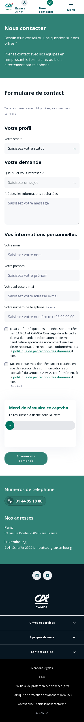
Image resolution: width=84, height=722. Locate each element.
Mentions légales (42, 668)
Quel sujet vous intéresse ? (23, 173)
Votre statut (13, 139)
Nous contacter (46, 10)
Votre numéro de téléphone (30, 307)
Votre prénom (14, 266)
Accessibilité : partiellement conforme (42, 704)
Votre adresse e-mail (19, 286)
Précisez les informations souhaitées (31, 193)
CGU (42, 677)
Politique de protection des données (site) (42, 686)
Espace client (20, 10)
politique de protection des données (42, 351)
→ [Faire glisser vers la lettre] (10, 425)
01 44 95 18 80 (24, 501)
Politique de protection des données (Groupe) (42, 695)
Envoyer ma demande (26, 458)
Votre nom (12, 245)
